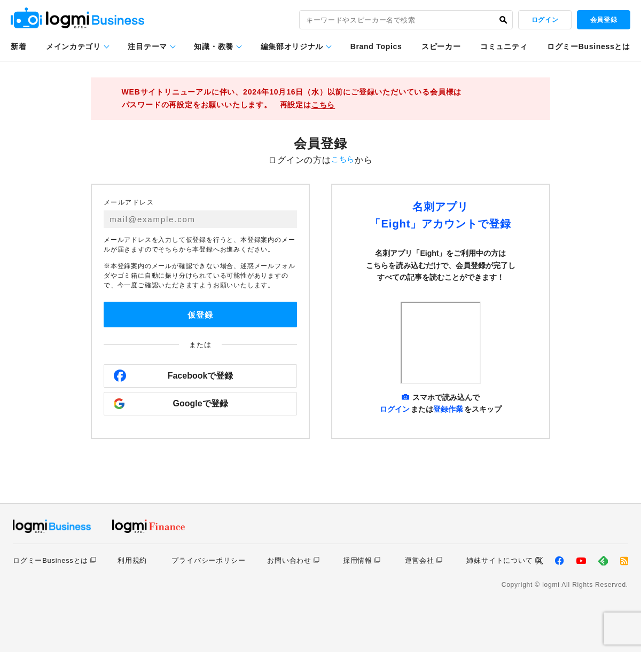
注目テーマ (147, 46)
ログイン (544, 19)
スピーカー (441, 46)
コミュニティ (503, 46)
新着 (18, 46)
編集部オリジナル (292, 46)
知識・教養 (213, 46)
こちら (323, 104)
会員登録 (603, 19)
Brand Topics (376, 46)
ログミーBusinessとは (588, 46)
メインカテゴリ (73, 46)
